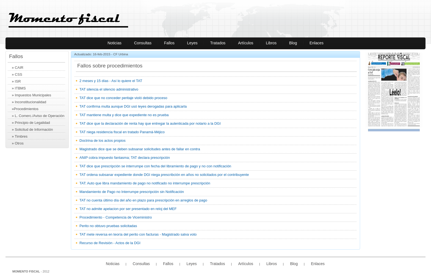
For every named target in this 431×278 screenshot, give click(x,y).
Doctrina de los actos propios (102, 140)
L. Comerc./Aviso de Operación (39, 116)
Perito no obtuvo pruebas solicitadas (108, 226)
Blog (293, 43)
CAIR (19, 68)
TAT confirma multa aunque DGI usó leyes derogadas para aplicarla (133, 106)
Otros (19, 143)
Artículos (245, 43)
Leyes (192, 43)
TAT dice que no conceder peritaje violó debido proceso (123, 98)
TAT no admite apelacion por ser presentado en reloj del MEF (127, 209)
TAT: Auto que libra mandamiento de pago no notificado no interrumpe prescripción (144, 183)
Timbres (21, 136)
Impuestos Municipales (33, 95)
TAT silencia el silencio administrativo (108, 89)
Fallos (169, 43)
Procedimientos (26, 109)
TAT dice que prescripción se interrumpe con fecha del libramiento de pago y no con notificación (155, 166)
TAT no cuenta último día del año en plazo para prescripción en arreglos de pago (143, 200)
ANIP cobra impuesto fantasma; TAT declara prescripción (124, 158)
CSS (18, 74)
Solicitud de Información (34, 129)
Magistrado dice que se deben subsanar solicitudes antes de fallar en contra (139, 149)
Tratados (217, 43)
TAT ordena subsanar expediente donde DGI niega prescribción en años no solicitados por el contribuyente (164, 175)
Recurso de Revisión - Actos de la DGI (109, 243)
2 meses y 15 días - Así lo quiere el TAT (110, 81)
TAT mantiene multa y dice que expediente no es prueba (123, 115)
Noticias (114, 43)
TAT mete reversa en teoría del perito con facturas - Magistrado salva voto (138, 234)
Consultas (143, 43)
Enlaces (317, 43)
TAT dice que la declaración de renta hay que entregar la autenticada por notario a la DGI (150, 123)
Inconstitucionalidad (30, 102)
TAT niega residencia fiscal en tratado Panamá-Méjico (122, 132)
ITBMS (20, 88)
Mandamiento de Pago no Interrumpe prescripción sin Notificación (131, 192)
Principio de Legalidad (32, 123)
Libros (271, 43)
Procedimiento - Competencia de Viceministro (115, 217)
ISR (18, 81)
